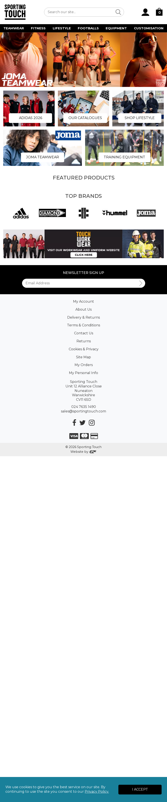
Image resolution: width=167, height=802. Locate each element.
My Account (83, 301)
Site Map (83, 357)
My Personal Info (83, 373)
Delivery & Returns (83, 317)
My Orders (84, 365)
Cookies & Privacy (84, 349)
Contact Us (83, 333)
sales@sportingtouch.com (83, 411)
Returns (83, 341)
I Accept (140, 789)
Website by (83, 452)
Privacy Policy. (97, 791)
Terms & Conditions (83, 325)
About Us (83, 309)
